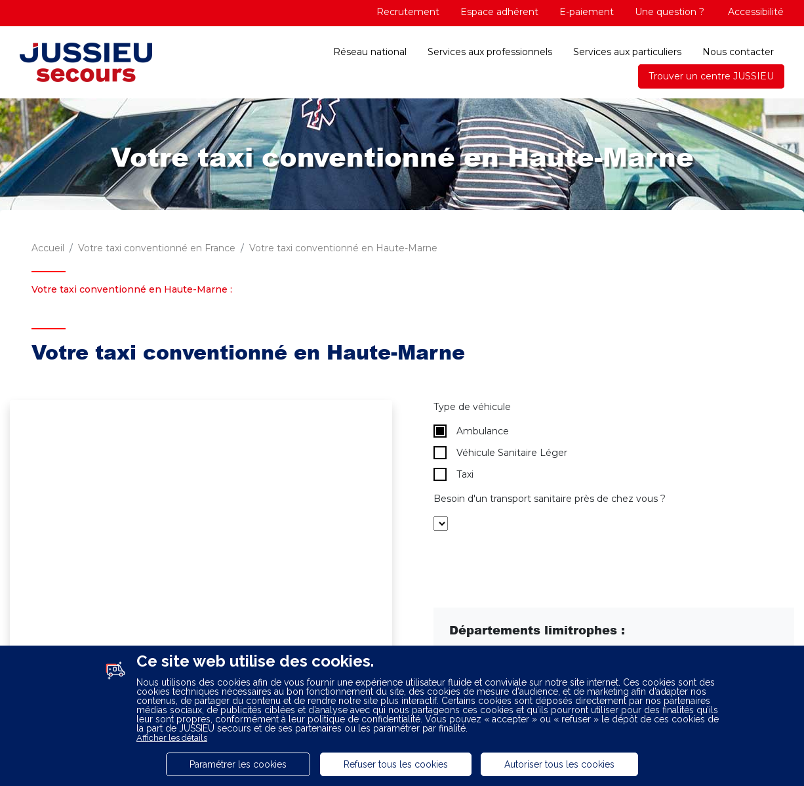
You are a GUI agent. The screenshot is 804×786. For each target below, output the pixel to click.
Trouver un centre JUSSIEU (711, 76)
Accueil (47, 248)
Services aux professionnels (490, 52)
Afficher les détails (171, 738)
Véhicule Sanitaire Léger (500, 452)
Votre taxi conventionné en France (156, 248)
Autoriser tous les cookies (559, 764)
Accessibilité (754, 12)
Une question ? (669, 12)
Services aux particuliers (627, 52)
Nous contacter (738, 52)
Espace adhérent (499, 12)
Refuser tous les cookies (396, 764)
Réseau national (370, 52)
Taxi (453, 474)
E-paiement (586, 12)
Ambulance (471, 431)
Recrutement (407, 12)
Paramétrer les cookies (238, 764)
